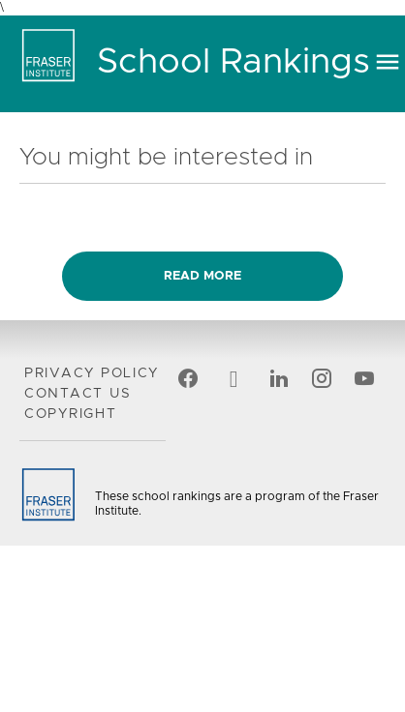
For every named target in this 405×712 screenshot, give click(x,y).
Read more (202, 276)
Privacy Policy (91, 373)
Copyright (70, 414)
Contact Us (77, 393)
